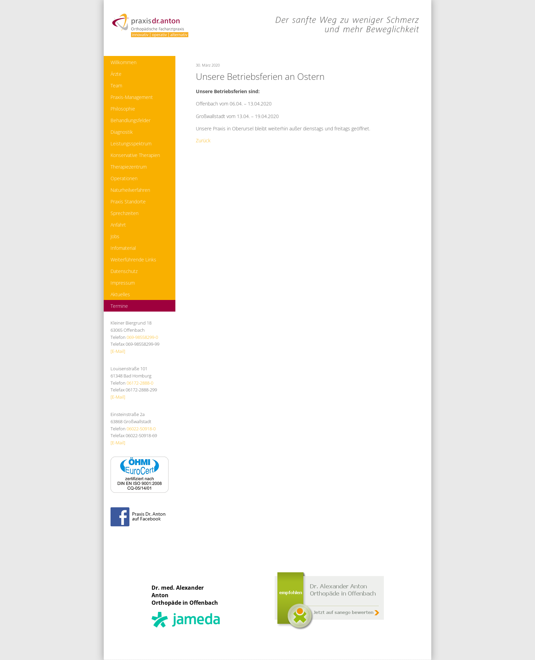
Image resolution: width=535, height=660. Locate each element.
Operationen (124, 178)
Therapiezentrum (129, 166)
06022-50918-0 (141, 429)
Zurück (203, 140)
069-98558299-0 (142, 337)
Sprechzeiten (125, 213)
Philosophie (123, 108)
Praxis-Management (132, 97)
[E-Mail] (118, 351)
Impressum (123, 282)
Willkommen (123, 62)
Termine (119, 306)
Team (116, 85)
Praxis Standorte (128, 201)
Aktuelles (120, 294)
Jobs (115, 236)
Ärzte (116, 74)
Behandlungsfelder (130, 120)
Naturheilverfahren (130, 190)
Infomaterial (123, 248)
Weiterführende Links (133, 259)
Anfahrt (118, 224)
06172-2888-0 (140, 383)
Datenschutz (124, 271)
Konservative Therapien (135, 155)
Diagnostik (122, 132)
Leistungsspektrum (131, 143)
